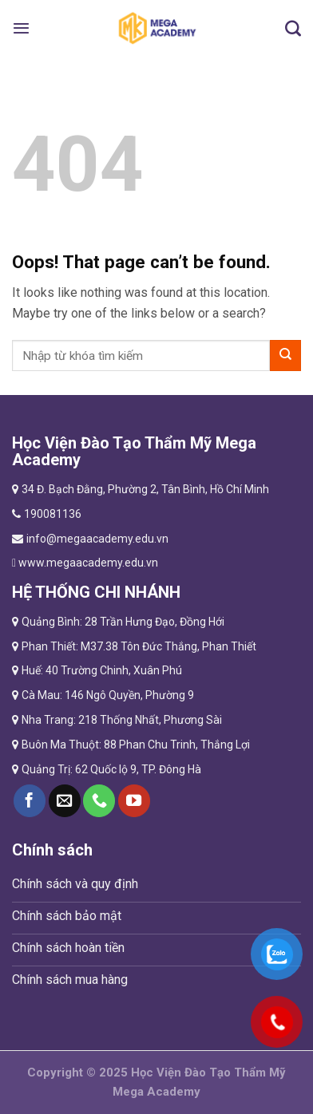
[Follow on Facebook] (30, 800)
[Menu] (21, 28)
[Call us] (99, 800)
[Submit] (285, 355)
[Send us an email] (65, 800)
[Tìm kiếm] (293, 27)
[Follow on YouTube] (134, 800)
